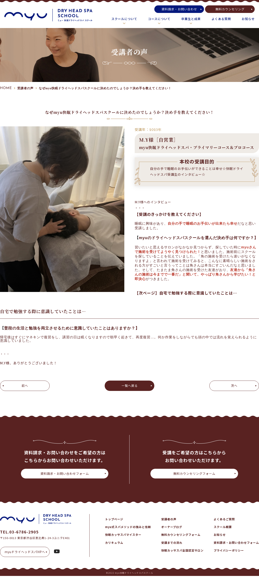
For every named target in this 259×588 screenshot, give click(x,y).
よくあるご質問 (224, 519)
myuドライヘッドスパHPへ (25, 552)
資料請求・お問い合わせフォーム (64, 473)
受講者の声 (168, 519)
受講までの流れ (171, 543)
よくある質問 (221, 19)
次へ (234, 385)
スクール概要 (223, 527)
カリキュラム (114, 543)
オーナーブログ (171, 527)
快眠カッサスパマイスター (123, 535)
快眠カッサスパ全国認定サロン (182, 550)
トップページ (114, 519)
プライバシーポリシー (229, 550)
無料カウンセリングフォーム (194, 473)
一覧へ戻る (130, 385)
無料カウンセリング (230, 9)
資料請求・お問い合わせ (179, 9)
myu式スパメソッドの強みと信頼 (128, 527)
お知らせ (248, 19)
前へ (25, 385)
